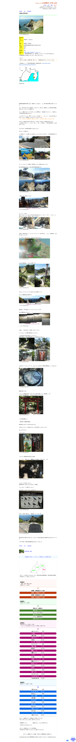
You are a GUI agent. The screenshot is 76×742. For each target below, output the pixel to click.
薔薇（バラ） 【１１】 (38, 652)
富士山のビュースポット (38, 614)
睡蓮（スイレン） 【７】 (38, 661)
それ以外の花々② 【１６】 (38, 678)
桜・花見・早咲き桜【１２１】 (38, 642)
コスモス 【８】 (38, 669)
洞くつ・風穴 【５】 (38, 695)
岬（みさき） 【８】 (38, 700)
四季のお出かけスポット (38, 618)
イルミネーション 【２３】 (38, 674)
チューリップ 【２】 (38, 644)
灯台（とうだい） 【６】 (38, 712)
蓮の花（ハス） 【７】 (38, 663)
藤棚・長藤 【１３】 (38, 646)
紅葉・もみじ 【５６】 (38, 671)
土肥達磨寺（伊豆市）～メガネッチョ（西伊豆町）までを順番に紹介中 (38, 556)
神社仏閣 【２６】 (38, 697)
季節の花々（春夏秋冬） (38, 608)
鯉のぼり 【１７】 (38, 648)
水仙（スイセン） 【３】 (38, 631)
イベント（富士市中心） (38, 616)
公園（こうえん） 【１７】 (38, 708)
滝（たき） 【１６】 (38, 710)
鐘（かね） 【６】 (38, 704)
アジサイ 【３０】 (38, 654)
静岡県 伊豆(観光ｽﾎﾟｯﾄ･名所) (38, 597)
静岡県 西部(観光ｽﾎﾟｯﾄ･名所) (38, 590)
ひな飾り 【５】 (38, 633)
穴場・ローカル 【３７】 (38, 715)
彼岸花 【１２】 (38, 667)
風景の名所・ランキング (38, 610)
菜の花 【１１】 (38, 639)
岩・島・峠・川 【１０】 (38, 691)
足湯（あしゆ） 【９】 (38, 689)
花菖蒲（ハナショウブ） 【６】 (38, 659)
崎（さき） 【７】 (38, 706)
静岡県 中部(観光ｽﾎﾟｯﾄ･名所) (38, 592)
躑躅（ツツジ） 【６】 (38, 650)
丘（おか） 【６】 (38, 702)
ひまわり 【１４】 (38, 665)
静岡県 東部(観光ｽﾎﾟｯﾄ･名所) (38, 595)
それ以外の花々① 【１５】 (38, 676)
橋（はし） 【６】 (38, 693)
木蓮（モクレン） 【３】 (38, 637)
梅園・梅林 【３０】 (38, 635)
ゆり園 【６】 (38, 656)
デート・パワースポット (38, 612)
